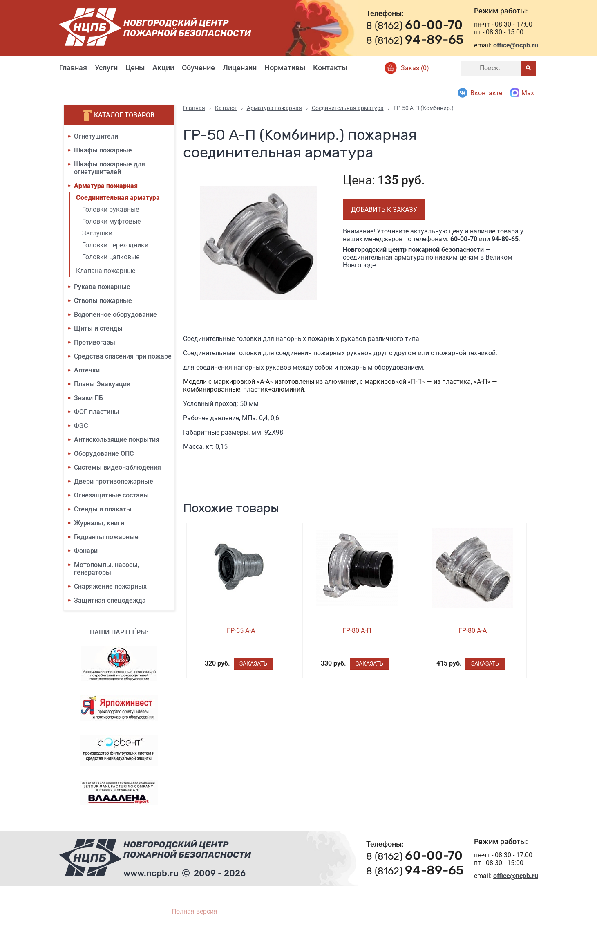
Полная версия (194, 911)
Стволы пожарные (103, 301)
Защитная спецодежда (110, 600)
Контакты (330, 67)
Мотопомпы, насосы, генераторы (106, 568)
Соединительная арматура (118, 198)
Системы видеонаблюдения (117, 467)
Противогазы (94, 342)
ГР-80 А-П (356, 630)
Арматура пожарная (106, 186)
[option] (258, 243)
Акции (163, 67)
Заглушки (97, 233)
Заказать (253, 663)
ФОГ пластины (96, 412)
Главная (73, 67)
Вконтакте (479, 93)
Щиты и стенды (98, 328)
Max (522, 92)
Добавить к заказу (384, 209)
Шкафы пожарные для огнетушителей (109, 168)
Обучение (198, 67)
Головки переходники (115, 245)
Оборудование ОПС (104, 453)
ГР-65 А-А (241, 630)
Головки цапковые (110, 257)
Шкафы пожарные (103, 150)
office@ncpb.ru (515, 45)
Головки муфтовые (111, 221)
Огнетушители (96, 136)
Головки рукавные (110, 209)
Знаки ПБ (88, 398)
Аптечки (87, 370)
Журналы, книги (99, 523)
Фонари (86, 551)
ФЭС (81, 426)
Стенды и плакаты (103, 509)
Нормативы (284, 67)
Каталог (226, 108)
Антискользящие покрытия (116, 440)
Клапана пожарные (105, 271)
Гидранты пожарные (106, 537)
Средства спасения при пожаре (123, 356)
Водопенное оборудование (115, 314)
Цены (135, 67)
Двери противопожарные (113, 481)
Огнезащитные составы (111, 495)
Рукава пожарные (102, 287)
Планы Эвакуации (102, 384)
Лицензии (240, 67)
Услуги (106, 67)
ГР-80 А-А (472, 630)
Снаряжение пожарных (110, 586)
